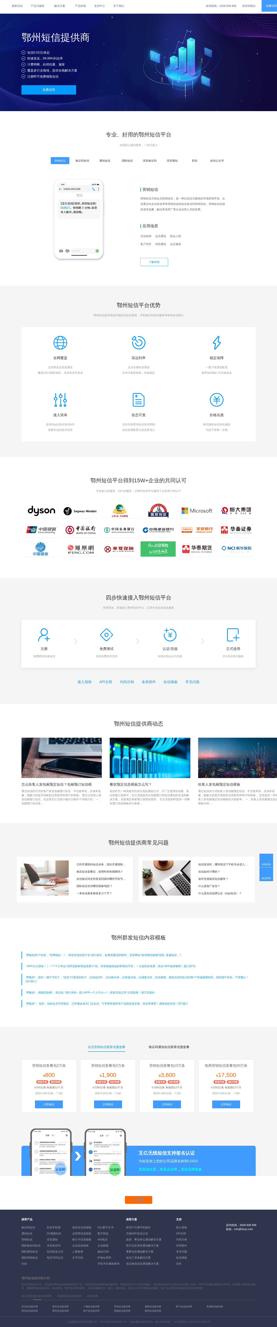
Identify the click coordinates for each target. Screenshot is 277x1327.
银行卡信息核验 (81, 1239)
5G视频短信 (54, 1233)
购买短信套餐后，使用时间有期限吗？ (100, 871)
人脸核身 (77, 1251)
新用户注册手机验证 (138, 1227)
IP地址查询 (104, 1257)
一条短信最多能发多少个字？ (94, 893)
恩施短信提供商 (122, 1310)
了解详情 (154, 262)
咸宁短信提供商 (91, 1310)
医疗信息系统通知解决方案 (142, 1245)
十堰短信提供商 (91, 1306)
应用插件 (181, 1245)
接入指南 (84, 682)
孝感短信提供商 (215, 1306)
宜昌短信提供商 (122, 1306)
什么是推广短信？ (209, 886)
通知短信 (26, 1233)
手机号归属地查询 (108, 1263)
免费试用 (49, 89)
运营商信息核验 (81, 1233)
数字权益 (103, 1233)
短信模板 (171, 682)
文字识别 (77, 1257)
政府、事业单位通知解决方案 (144, 1239)
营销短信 (26, 1239)
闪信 (24, 1263)
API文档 (105, 682)
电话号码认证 (55, 1257)
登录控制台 (249, 5)
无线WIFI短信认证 (137, 1233)
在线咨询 (266, 864)
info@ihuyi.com (243, 1229)
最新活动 (17, 5)
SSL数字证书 (106, 1227)
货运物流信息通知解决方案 (142, 1263)
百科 (179, 1263)
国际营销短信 (29, 1257)
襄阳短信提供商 (153, 1306)
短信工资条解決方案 (138, 1257)
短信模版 (181, 1257)
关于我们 (118, 5)
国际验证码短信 (31, 1245)
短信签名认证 (55, 1251)
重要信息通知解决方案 (139, 1251)
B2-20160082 (163, 1321)
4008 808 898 (227, 5)
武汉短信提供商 (29, 1306)
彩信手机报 (54, 1227)
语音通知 (52, 1239)
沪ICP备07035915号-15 (113, 1321)
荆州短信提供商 (29, 1310)
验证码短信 (28, 1227)
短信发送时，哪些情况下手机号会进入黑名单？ (223, 864)
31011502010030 (197, 1321)
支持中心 (99, 5)
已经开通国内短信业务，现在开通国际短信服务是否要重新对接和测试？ (102, 864)
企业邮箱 (103, 1245)
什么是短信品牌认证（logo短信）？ (220, 893)
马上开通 (139, 1199)
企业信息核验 (80, 1245)
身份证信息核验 (81, 1227)
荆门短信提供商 (184, 1306)
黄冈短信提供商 (60, 1310)
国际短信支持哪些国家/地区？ (95, 886)
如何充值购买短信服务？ (213, 878)
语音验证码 (54, 1245)
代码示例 (127, 682)
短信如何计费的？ (209, 871)
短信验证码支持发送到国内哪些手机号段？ (102, 878)
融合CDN (103, 1251)
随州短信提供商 (153, 1310)
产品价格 (80, 5)
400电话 (103, 1239)
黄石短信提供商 (60, 1306)
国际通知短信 (29, 1251)
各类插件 (149, 682)
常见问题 (192, 682)
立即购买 (49, 1104)
